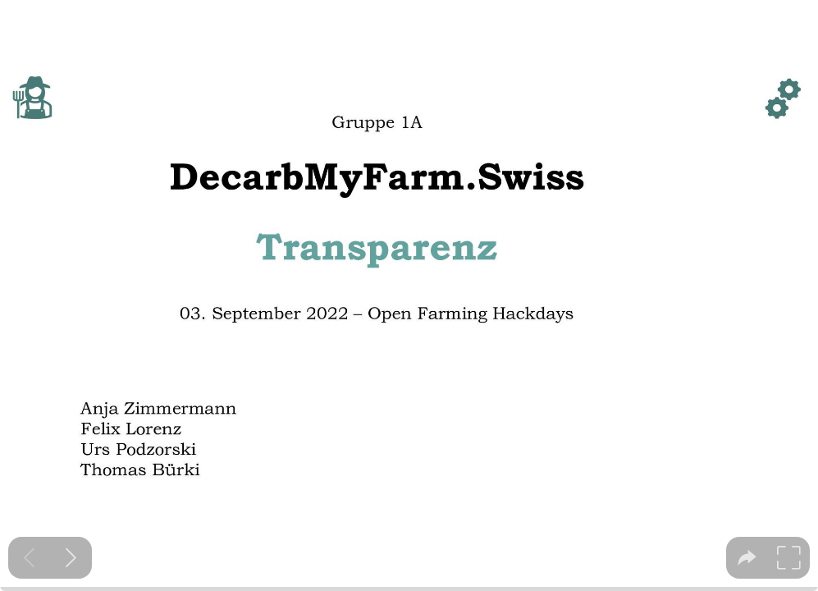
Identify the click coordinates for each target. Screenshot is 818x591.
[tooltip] (747, 557)
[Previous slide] (29, 557)
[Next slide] (71, 557)
